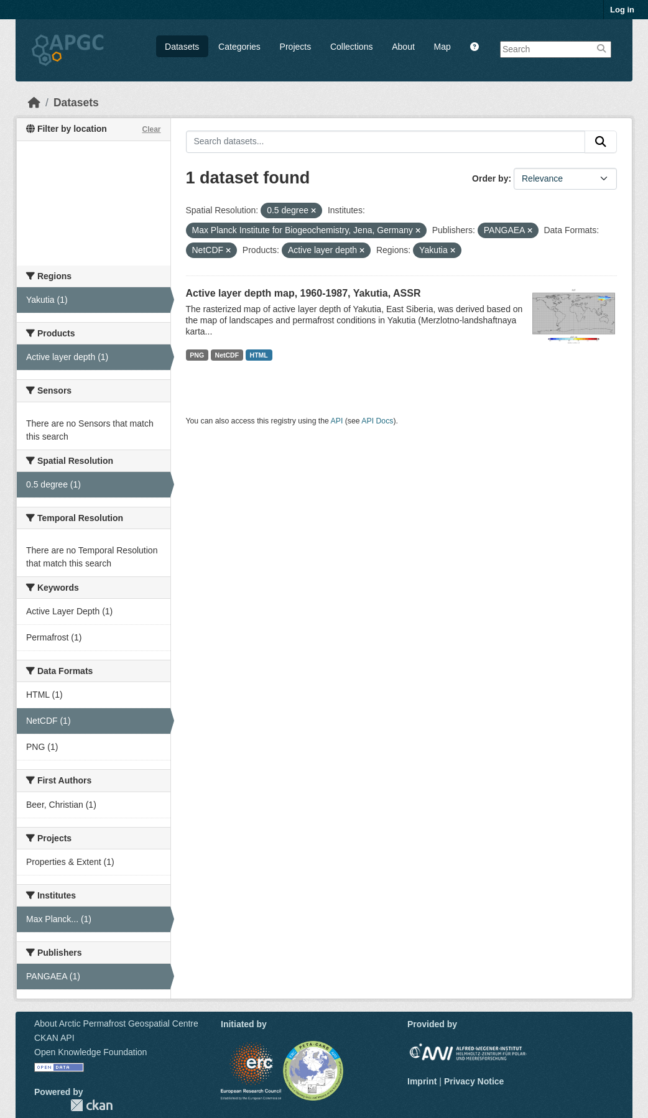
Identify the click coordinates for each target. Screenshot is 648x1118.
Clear (151, 129)
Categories (239, 47)
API (337, 421)
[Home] (34, 102)
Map (442, 47)
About (403, 47)
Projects (296, 47)
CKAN (91, 1105)
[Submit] (601, 142)
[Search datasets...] (386, 142)
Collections (351, 47)
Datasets (182, 47)
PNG (197, 355)
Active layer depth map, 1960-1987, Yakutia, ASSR (303, 293)
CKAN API (54, 1038)
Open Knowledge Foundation (90, 1052)
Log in (622, 9)
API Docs (377, 421)
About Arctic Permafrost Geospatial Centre (116, 1023)
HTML (259, 355)
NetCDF (227, 355)
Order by (490, 178)
